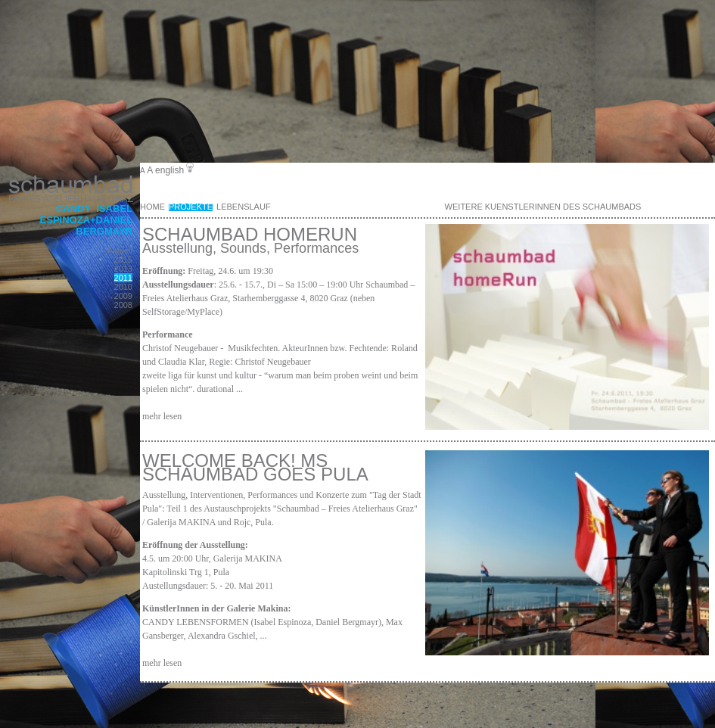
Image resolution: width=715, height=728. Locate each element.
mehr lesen (162, 416)
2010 (123, 286)
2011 (123, 277)
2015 (123, 259)
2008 (123, 305)
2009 (123, 295)
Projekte (191, 206)
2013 (123, 268)
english (169, 170)
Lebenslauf (243, 206)
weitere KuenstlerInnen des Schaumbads (543, 206)
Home (152, 206)
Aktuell (119, 250)
